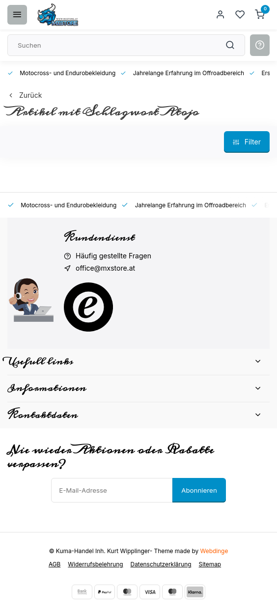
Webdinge (214, 551)
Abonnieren (199, 490)
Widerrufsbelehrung (95, 564)
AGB (54, 564)
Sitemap (210, 564)
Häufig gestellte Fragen (113, 256)
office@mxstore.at (105, 268)
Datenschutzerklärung (161, 564)
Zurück (24, 95)
